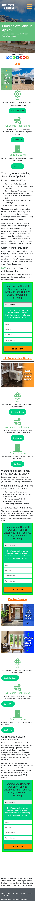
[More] (27, 57)
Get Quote (17, 166)
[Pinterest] (20, 57)
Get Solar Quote (17, 111)
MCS (4, 268)
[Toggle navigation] (30, 5)
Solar (17, 99)
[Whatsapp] (14, 57)
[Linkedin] (17, 57)
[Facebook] (7, 57)
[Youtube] (24, 57)
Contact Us (17, 140)
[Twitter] (10, 57)
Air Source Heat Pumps (17, 125)
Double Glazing (17, 154)
